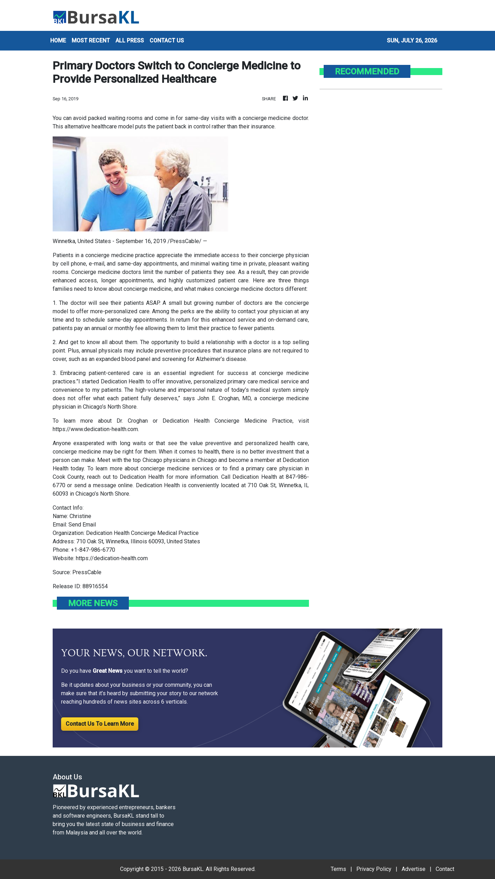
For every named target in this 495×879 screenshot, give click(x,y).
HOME (58, 40)
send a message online (103, 485)
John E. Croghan (218, 398)
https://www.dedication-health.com (95, 429)
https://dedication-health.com (112, 558)
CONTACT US (167, 40)
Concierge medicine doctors (106, 272)
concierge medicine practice (120, 255)
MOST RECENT (91, 40)
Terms (338, 869)
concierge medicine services (176, 468)
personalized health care (276, 443)
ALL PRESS (130, 40)
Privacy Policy (373, 869)
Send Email (82, 524)
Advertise (413, 869)
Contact (445, 869)
